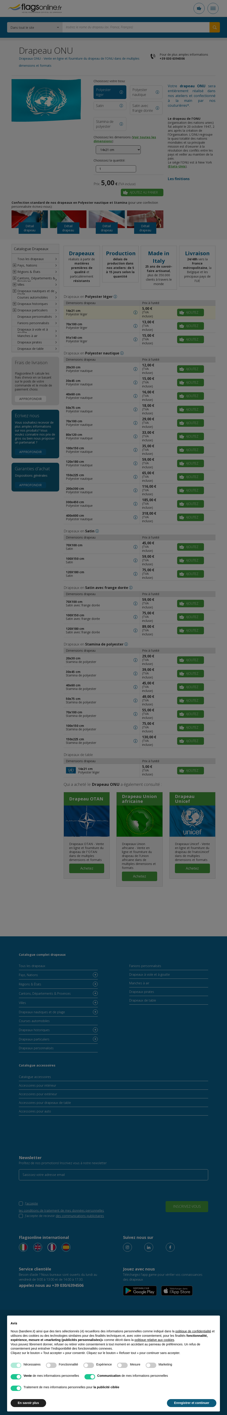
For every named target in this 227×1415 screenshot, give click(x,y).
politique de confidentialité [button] (193, 1331)
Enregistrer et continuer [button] (191, 1403)
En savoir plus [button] (28, 1403)
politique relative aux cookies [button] (154, 1340)
